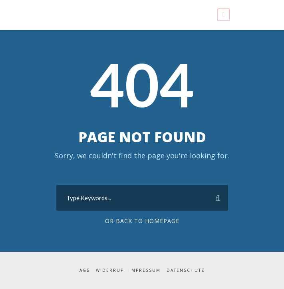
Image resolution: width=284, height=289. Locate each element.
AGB (84, 270)
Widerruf (110, 270)
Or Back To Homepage (142, 221)
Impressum (145, 270)
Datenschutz (186, 270)
